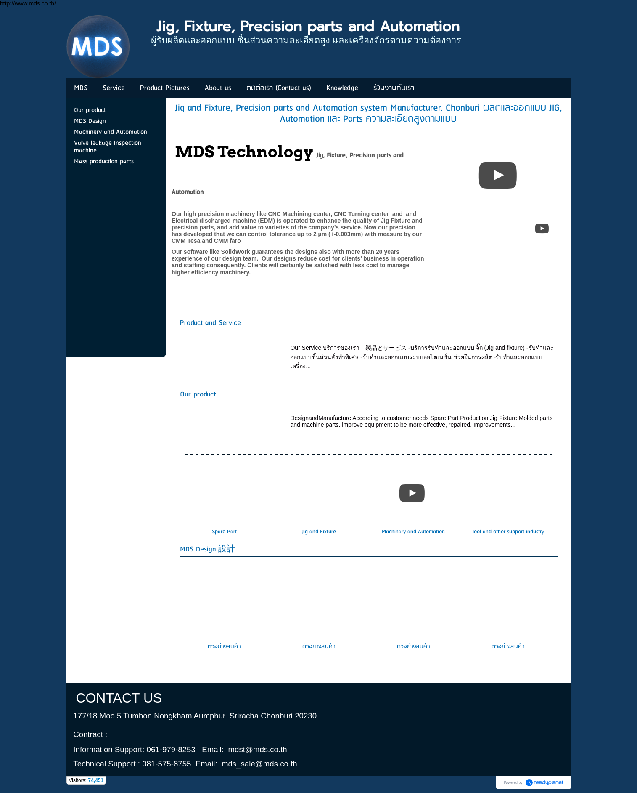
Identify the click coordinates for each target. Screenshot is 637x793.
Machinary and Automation (413, 532)
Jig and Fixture (319, 532)
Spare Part (224, 532)
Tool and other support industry (508, 532)
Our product (198, 395)
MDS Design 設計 (207, 549)
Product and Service (210, 323)
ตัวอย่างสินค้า (224, 647)
